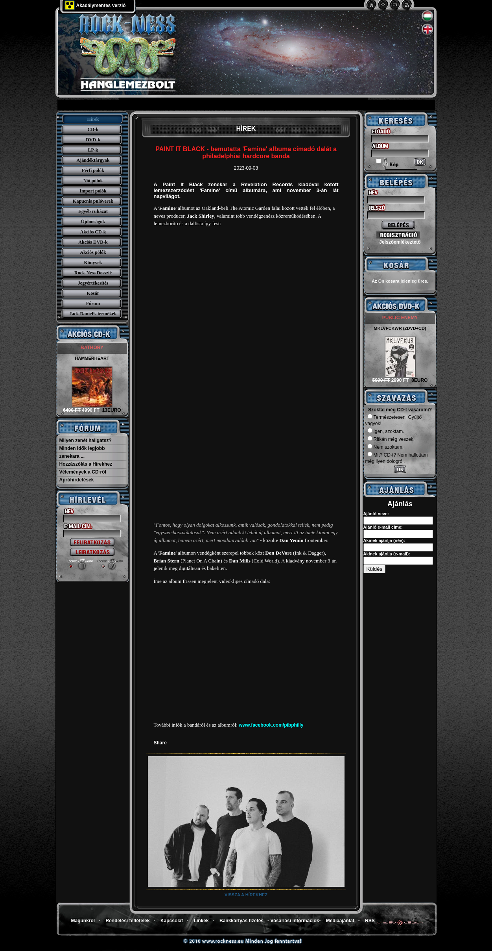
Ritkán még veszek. (391, 439)
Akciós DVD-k (92, 242)
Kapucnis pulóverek (93, 201)
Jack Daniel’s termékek (92, 313)
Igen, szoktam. (385, 431)
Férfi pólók (93, 170)
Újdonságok (93, 221)
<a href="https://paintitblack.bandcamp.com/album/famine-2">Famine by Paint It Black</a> (246, 374)
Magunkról (83, 920)
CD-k (92, 129)
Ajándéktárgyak (92, 160)
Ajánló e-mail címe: (383, 527)
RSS (370, 920)
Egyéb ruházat (93, 211)
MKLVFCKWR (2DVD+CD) (400, 328)
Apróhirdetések (76, 480)
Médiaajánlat (340, 920)
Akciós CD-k (93, 232)
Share (160, 743)
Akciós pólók (93, 252)
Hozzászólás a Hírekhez (85, 464)
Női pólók (93, 180)
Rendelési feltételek (128, 920)
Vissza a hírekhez (246, 894)
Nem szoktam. (385, 447)
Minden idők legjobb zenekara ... (82, 452)
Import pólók (92, 191)
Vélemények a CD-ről (82, 472)
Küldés (375, 569)
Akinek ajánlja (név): (384, 540)
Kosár (93, 293)
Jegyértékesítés (93, 283)
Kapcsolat (171, 920)
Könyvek (93, 262)
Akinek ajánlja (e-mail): (386, 553)
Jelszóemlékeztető (399, 242)
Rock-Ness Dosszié (93, 273)
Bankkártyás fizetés (241, 920)
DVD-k (93, 139)
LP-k (93, 150)
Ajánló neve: (376, 513)
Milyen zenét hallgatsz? (85, 440)
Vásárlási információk (294, 920)
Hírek (93, 119)
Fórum (93, 303)
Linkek (201, 920)
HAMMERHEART (92, 358)
